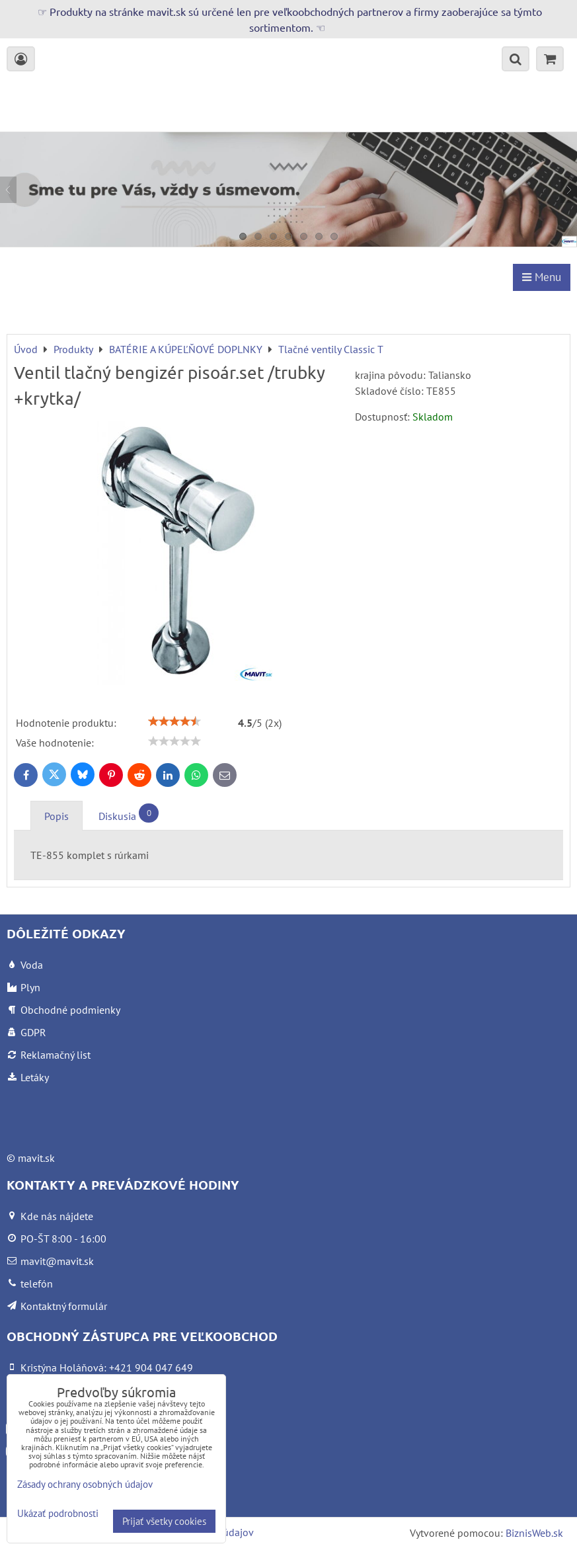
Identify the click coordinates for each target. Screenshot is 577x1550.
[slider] (174, 721)
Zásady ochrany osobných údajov (85, 1484)
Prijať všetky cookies (164, 1521)
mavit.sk (36, 1157)
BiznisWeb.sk (534, 1532)
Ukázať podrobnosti (57, 1514)
